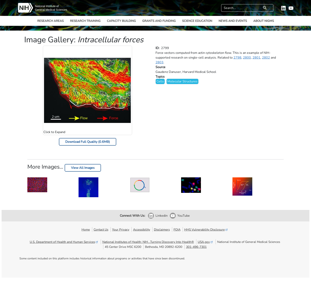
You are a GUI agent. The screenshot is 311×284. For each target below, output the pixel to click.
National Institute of (47, 6)
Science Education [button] (197, 21)
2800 (247, 57)
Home (86, 229)
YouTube (183, 215)
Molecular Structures (182, 81)
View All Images (83, 168)
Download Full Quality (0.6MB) (87, 142)
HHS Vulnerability (206, 229)
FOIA (177, 229)
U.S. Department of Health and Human (64, 242)
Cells (160, 81)
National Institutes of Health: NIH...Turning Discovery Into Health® (148, 242)
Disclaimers (162, 229)
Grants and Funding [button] (159, 21)
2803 (159, 62)
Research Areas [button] (50, 21)
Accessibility (141, 229)
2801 (256, 57)
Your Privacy (120, 229)
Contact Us (101, 229)
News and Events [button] (233, 21)
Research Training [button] (85, 21)
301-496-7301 (196, 247)
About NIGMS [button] (263, 21)
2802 (266, 57)
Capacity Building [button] (121, 21)
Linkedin (162, 215)
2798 (237, 57)
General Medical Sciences (51, 9)
